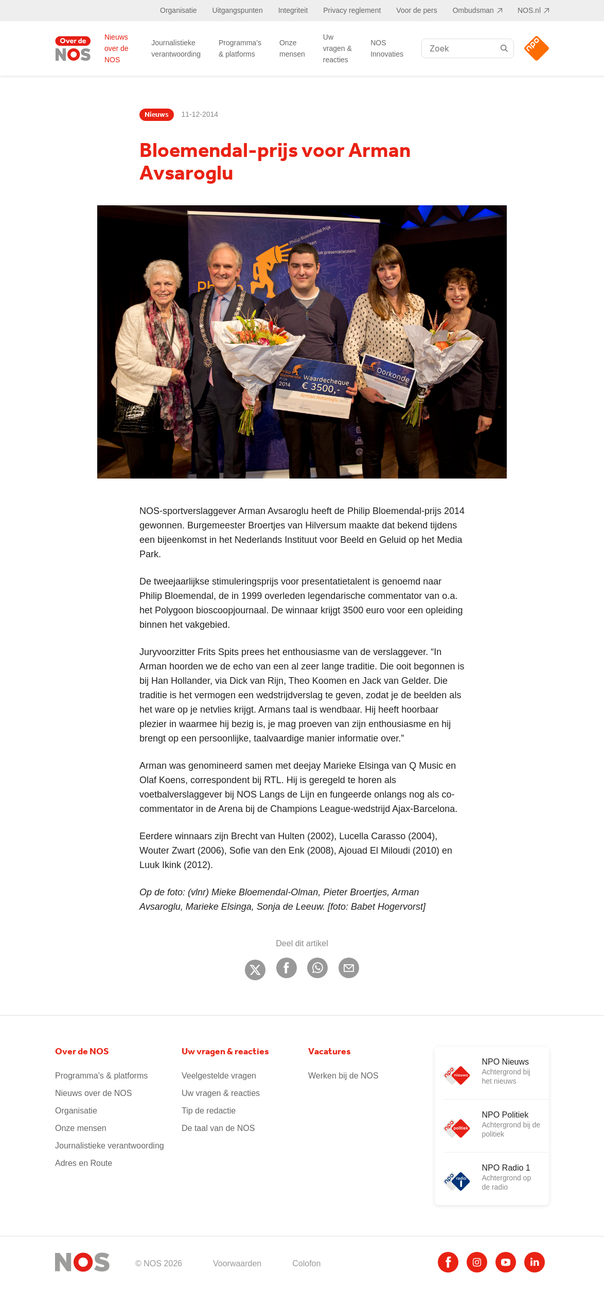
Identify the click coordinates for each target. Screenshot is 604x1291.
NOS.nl (529, 10)
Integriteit (293, 10)
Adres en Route (83, 1163)
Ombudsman (473, 10)
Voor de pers (416, 10)
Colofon (306, 1263)
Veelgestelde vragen (219, 1075)
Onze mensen (292, 48)
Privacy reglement (352, 10)
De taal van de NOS (218, 1128)
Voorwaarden (237, 1263)
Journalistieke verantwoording (176, 48)
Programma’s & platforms (240, 48)
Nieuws (157, 114)
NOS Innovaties (386, 48)
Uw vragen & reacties (337, 48)
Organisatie (178, 10)
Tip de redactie (209, 1110)
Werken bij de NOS (343, 1075)
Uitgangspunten (237, 10)
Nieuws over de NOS (116, 48)
